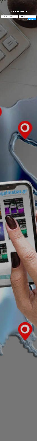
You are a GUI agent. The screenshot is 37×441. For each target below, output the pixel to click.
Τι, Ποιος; (2, 14)
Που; (19, 14)
